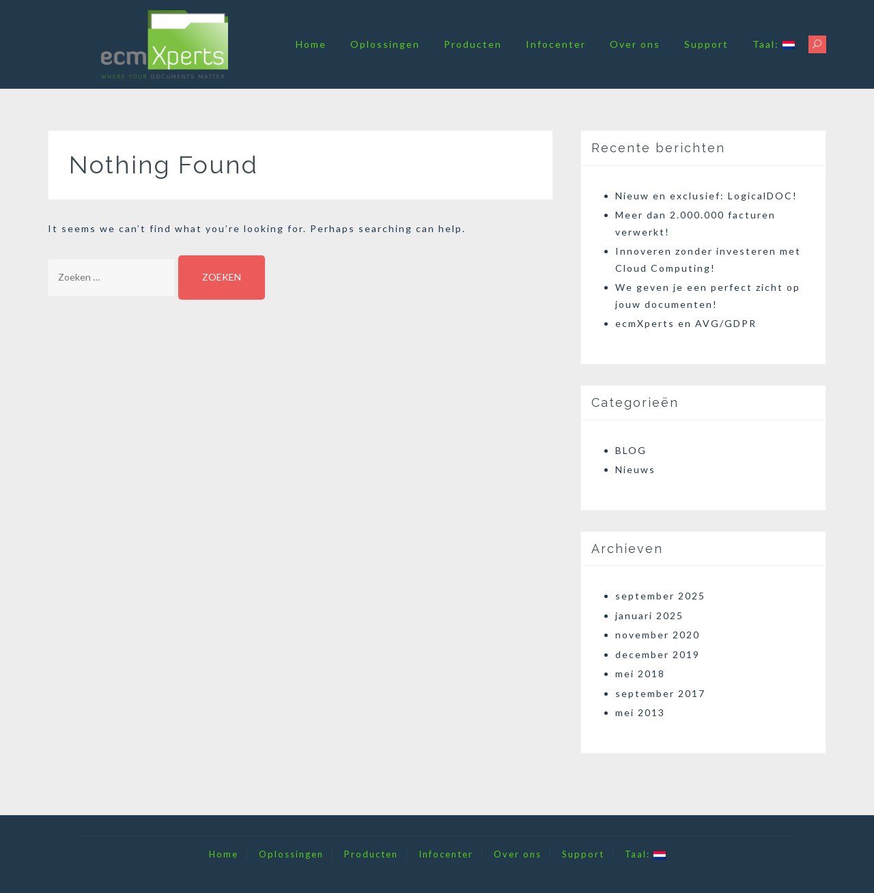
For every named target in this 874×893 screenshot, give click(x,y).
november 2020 (657, 634)
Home (311, 44)
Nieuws (635, 469)
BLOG (631, 450)
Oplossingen (385, 44)
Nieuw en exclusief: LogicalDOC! (706, 195)
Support (706, 44)
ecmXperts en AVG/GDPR (686, 323)
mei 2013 (640, 712)
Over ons (635, 44)
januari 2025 (649, 615)
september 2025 (660, 595)
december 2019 (657, 654)
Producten (473, 44)
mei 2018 (640, 673)
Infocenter (556, 44)
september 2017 (660, 693)
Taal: (773, 44)
